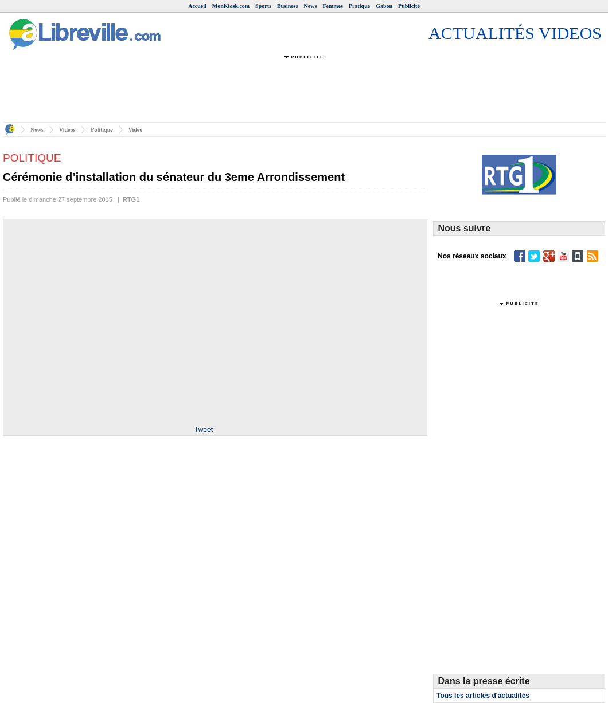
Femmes (332, 6)
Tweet (203, 430)
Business (287, 6)
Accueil (197, 6)
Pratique (359, 6)
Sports (263, 6)
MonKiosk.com (231, 6)
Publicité (409, 6)
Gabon (384, 6)
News (310, 6)
